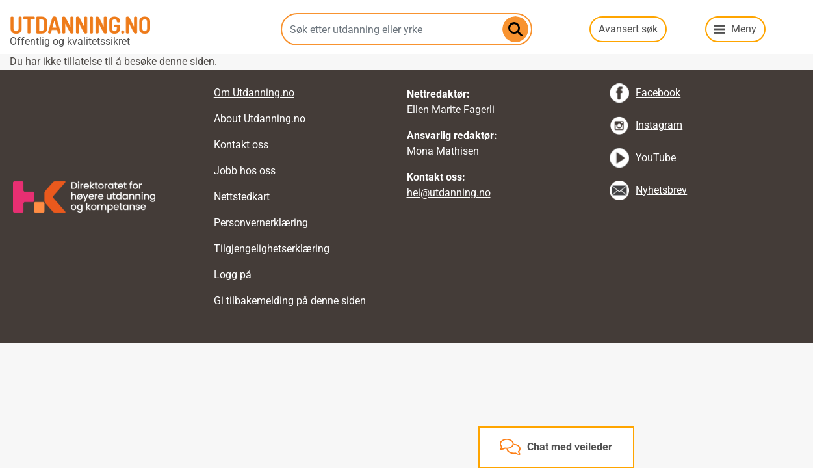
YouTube (656, 157)
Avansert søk (628, 29)
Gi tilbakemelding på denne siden (290, 300)
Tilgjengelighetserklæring (271, 248)
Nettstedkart (242, 196)
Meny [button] (743, 29)
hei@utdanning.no (449, 193)
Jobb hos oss (245, 170)
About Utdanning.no (259, 118)
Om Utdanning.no (254, 92)
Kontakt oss (241, 144)
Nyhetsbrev (661, 190)
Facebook (658, 92)
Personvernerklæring (261, 222)
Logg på (233, 274)
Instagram (659, 125)
